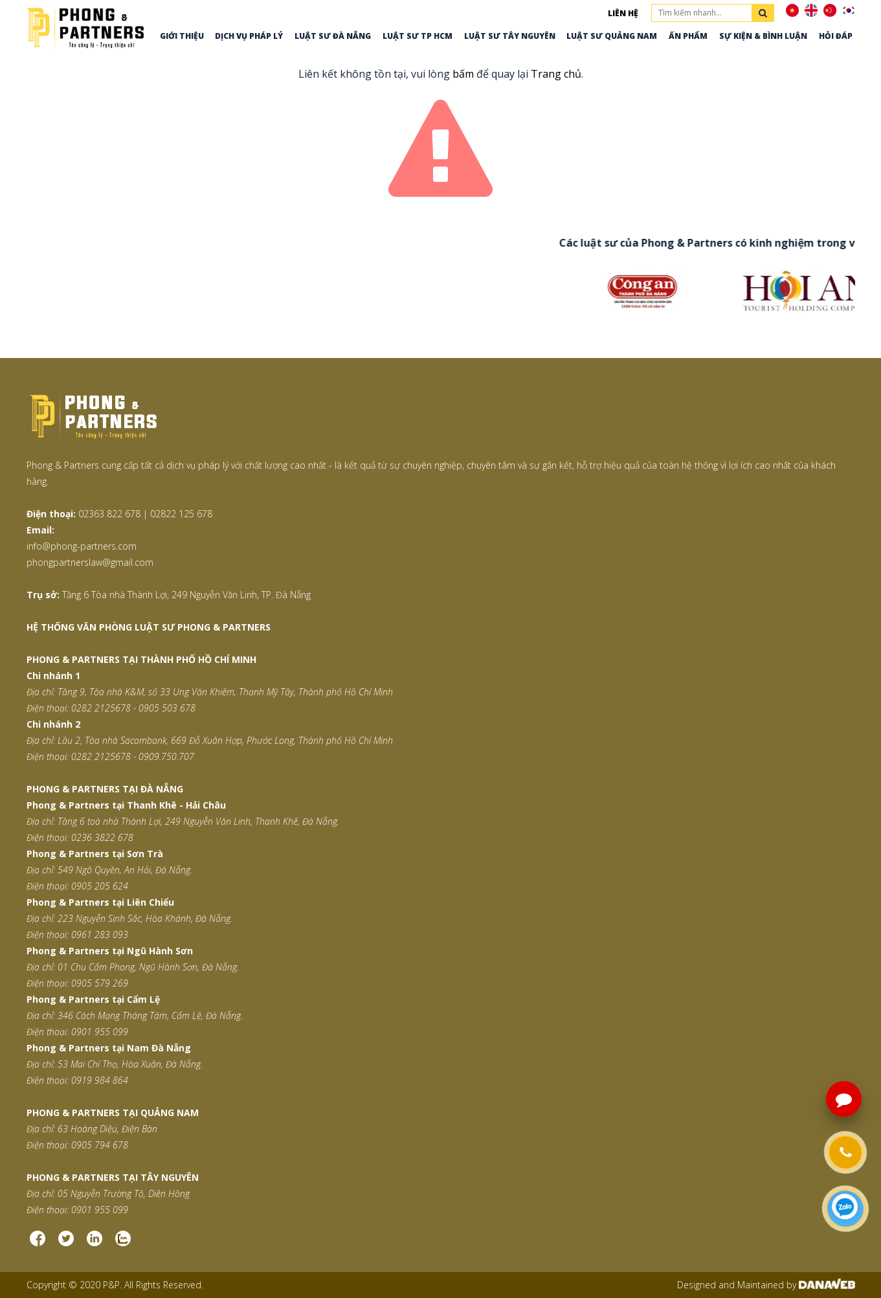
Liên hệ (623, 13)
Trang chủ (556, 74)
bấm (463, 74)
